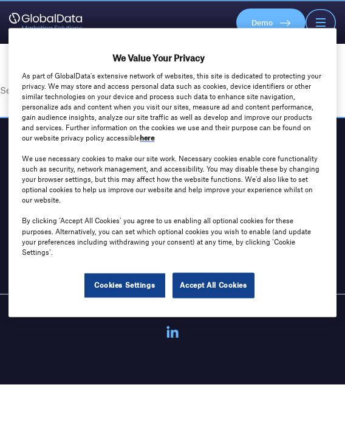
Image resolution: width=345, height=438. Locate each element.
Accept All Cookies (213, 284)
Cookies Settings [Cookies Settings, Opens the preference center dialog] (124, 284)
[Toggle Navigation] (321, 22)
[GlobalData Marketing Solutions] (45, 22)
